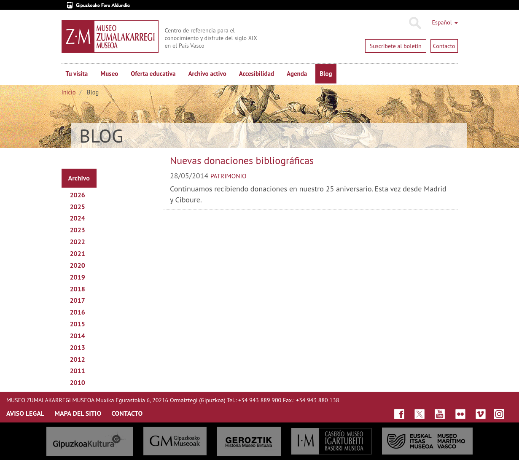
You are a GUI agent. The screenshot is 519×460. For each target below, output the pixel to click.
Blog (326, 74)
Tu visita (77, 74)
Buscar (414, 23)
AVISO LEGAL (25, 413)
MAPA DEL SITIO (77, 413)
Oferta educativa (153, 74)
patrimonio (228, 176)
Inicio (69, 92)
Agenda (297, 74)
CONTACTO (127, 413)
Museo (109, 74)
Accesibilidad (256, 74)
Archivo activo (207, 74)
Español (445, 22)
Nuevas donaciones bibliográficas (242, 160)
